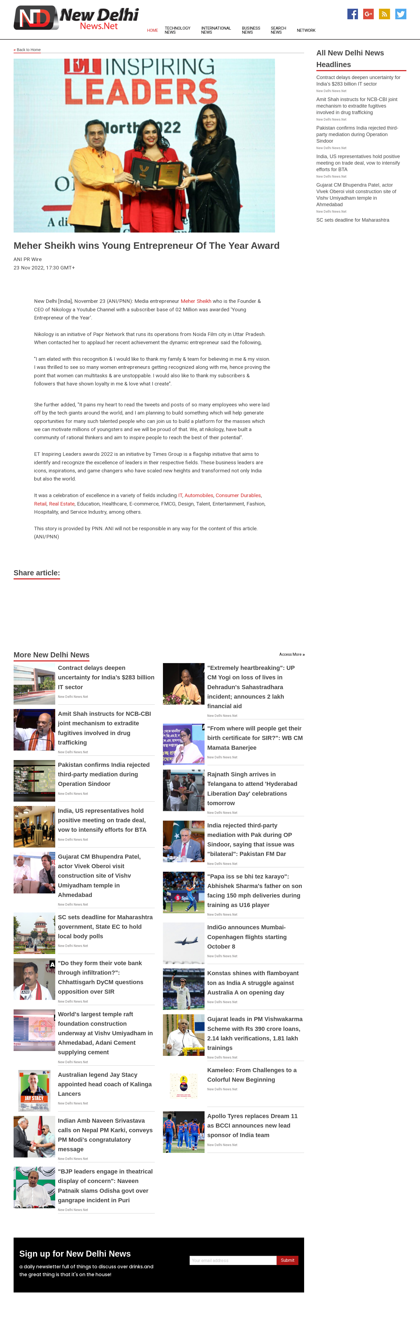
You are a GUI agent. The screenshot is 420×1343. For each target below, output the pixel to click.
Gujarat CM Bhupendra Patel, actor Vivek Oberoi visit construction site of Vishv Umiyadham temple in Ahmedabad (99, 875)
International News (216, 30)
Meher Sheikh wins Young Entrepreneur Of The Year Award (147, 245)
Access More (290, 654)
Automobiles (199, 495)
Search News (278, 30)
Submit (287, 1260)
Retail (40, 504)
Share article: (37, 573)
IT (180, 495)
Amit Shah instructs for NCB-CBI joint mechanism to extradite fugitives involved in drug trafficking (356, 106)
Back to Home (27, 50)
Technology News (177, 30)
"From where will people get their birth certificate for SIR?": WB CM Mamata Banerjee (255, 738)
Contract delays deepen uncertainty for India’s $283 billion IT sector (106, 677)
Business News (251, 30)
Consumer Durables (238, 495)
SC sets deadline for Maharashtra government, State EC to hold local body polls (105, 927)
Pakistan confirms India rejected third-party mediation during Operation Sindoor (104, 774)
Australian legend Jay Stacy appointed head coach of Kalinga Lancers (105, 1084)
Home (152, 31)
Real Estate (62, 504)
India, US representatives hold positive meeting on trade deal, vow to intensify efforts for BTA (102, 820)
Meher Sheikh (196, 301)
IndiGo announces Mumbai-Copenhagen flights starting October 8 (247, 937)
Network (306, 31)
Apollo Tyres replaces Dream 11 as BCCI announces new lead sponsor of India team (252, 1125)
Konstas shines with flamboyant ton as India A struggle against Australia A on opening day (253, 983)
